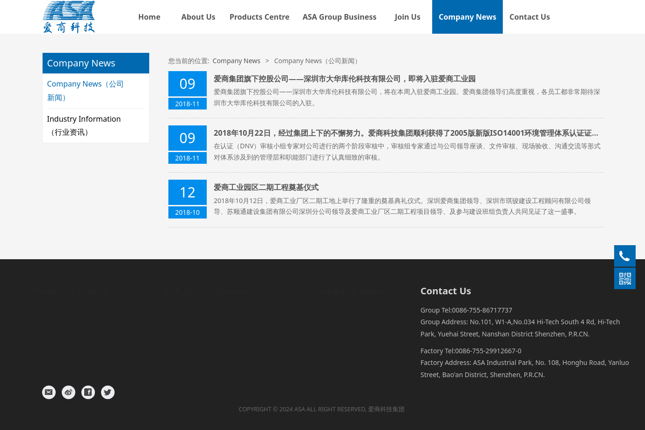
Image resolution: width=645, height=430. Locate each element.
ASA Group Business (340, 17)
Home (149, 17)
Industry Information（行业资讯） (84, 126)
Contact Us (529, 17)
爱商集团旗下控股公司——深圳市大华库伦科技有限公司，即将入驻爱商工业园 (345, 78)
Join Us (407, 17)
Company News (467, 17)
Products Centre (260, 17)
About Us (198, 17)
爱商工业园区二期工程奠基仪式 (266, 187)
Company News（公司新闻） (85, 90)
